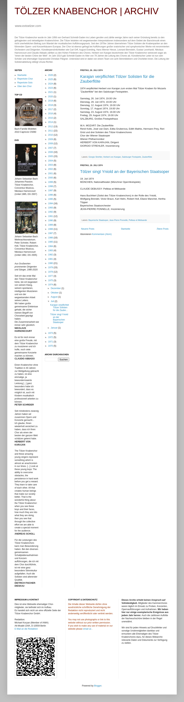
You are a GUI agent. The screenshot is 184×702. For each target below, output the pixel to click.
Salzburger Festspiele (131, 157)
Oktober (55, 292)
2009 (51, 139)
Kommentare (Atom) (102, 234)
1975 (51, 280)
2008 (51, 143)
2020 (51, 96)
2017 (51, 109)
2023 (51, 88)
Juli (52, 301)
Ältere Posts (163, 229)
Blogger (97, 685)
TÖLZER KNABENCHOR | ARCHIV (87, 11)
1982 (51, 254)
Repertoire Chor (25, 79)
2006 (51, 152)
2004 (51, 160)
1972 (51, 337)
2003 (51, 165)
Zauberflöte (147, 157)
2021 (51, 92)
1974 (51, 284)
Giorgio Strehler (95, 157)
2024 (51, 83)
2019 (51, 100)
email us (87, 629)
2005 (51, 156)
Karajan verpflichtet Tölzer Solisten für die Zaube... (59, 308)
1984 (51, 246)
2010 (51, 135)
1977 (51, 276)
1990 (51, 220)
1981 (51, 259)
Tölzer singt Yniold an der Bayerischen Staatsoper (124, 171)
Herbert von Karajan (112, 157)
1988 (51, 229)
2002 (51, 169)
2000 (51, 177)
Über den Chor (24, 86)
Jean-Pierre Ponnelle (118, 220)
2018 (51, 105)
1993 (51, 207)
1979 (51, 267)
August (54, 297)
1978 (51, 272)
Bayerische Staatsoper (98, 220)
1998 (51, 186)
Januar (54, 328)
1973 (51, 333)
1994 (51, 203)
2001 (51, 173)
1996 (51, 195)
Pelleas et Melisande (138, 220)
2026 (51, 75)
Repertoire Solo (24, 82)
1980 (51, 263)
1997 (51, 190)
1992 (51, 212)
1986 (51, 237)
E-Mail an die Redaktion (26, 629)
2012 (51, 126)
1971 (51, 341)
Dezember (56, 288)
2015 (51, 118)
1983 (51, 250)
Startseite (125, 229)
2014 (51, 122)
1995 (51, 199)
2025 (51, 79)
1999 (51, 182)
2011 (51, 130)
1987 (51, 233)
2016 (51, 113)
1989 (51, 225)
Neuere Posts (87, 229)
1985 (51, 242)
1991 (51, 216)
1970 (51, 346)
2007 (51, 148)
